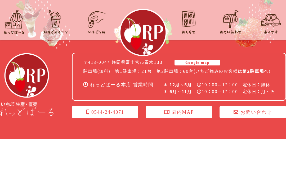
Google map (197, 62)
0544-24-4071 (105, 112)
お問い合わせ (253, 112)
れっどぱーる (143, 32)
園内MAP (179, 112)
